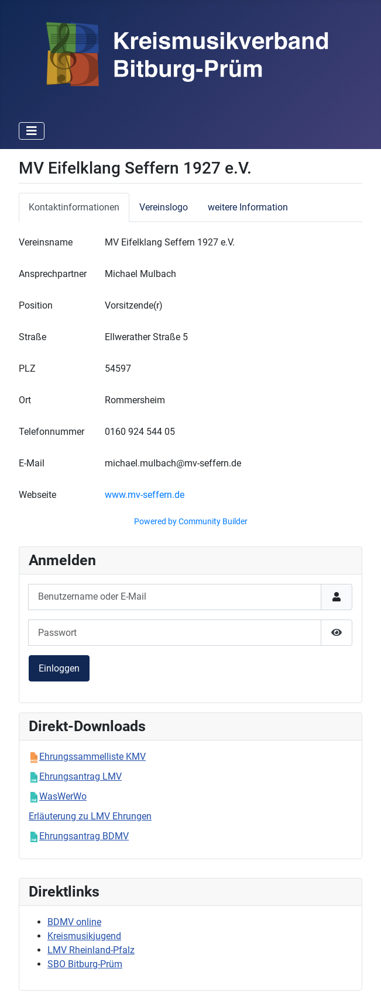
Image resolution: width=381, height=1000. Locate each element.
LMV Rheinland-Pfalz (91, 950)
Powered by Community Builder (191, 521)
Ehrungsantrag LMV (80, 776)
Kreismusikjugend (84, 936)
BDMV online (74, 922)
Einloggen (59, 668)
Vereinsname (46, 242)
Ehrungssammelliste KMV (92, 756)
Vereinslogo (163, 207)
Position (36, 305)
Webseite (37, 494)
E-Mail (31, 463)
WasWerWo (63, 796)
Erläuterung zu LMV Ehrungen (90, 816)
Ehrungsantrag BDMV (84, 836)
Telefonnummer (51, 431)
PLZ (27, 368)
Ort (25, 400)
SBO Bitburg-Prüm (84, 964)
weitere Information (248, 207)
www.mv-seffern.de (144, 494)
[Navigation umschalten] (31, 131)
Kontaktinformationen (74, 207)
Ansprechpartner (53, 273)
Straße (32, 336)
